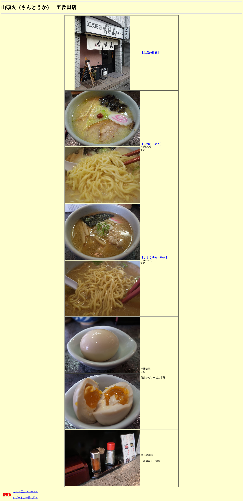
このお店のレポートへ (25, 491)
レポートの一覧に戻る (25, 497)
